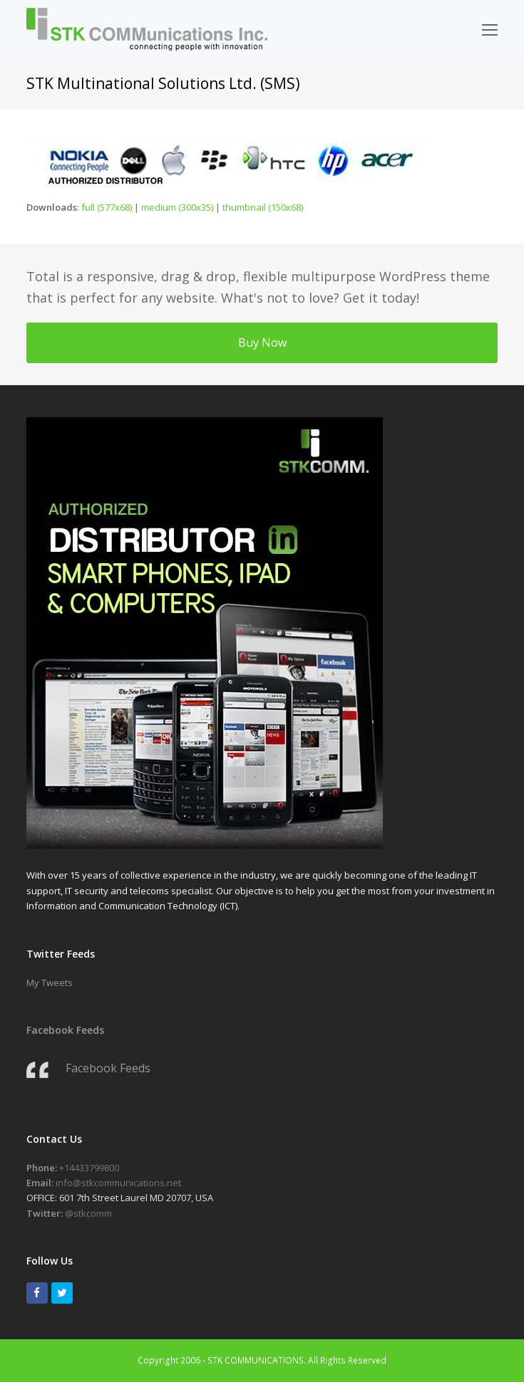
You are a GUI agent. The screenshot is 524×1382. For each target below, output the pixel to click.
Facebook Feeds (65, 1030)
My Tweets (49, 982)
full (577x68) (106, 207)
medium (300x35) (177, 207)
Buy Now (262, 342)
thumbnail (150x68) (262, 207)
